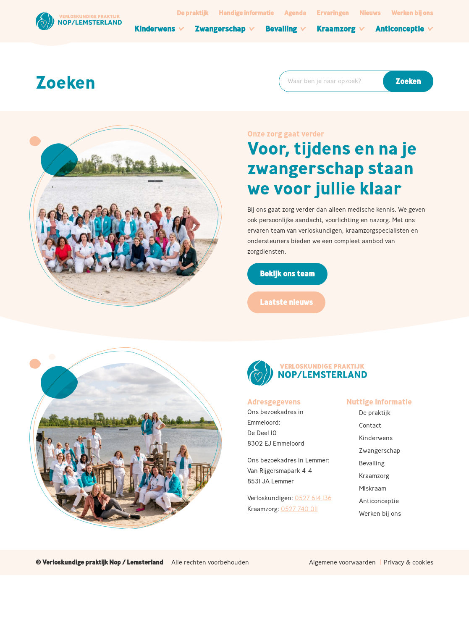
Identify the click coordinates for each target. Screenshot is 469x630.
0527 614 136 (313, 498)
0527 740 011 (299, 509)
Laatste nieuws (286, 302)
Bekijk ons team (287, 273)
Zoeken (408, 81)
